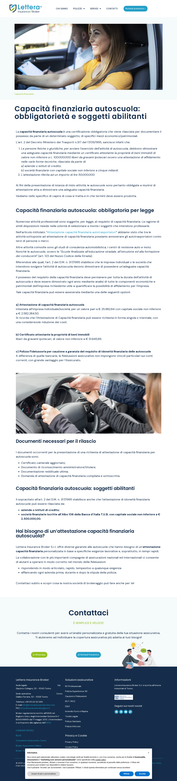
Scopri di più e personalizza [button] (43, 774)
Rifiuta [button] (126, 774)
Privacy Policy (71, 742)
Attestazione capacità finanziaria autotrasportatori (81, 232)
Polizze (84, 8)
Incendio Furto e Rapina (76, 711)
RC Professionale (73, 686)
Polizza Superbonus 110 (76, 691)
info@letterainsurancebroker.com (38, 705)
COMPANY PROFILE (25, 730)
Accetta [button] (142, 774)
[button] (148, 753)
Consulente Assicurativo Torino (31, 740)
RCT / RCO (70, 701)
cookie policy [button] (100, 760)
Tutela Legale (71, 716)
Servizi (100, 8)
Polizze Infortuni (72, 726)
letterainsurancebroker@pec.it (35, 708)
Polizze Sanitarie (73, 721)
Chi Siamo (67, 8)
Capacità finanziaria (24, 94)
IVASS (48, 722)
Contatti (117, 8)
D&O (67, 706)
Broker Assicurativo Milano (28, 745)
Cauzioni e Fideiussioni (76, 696)
